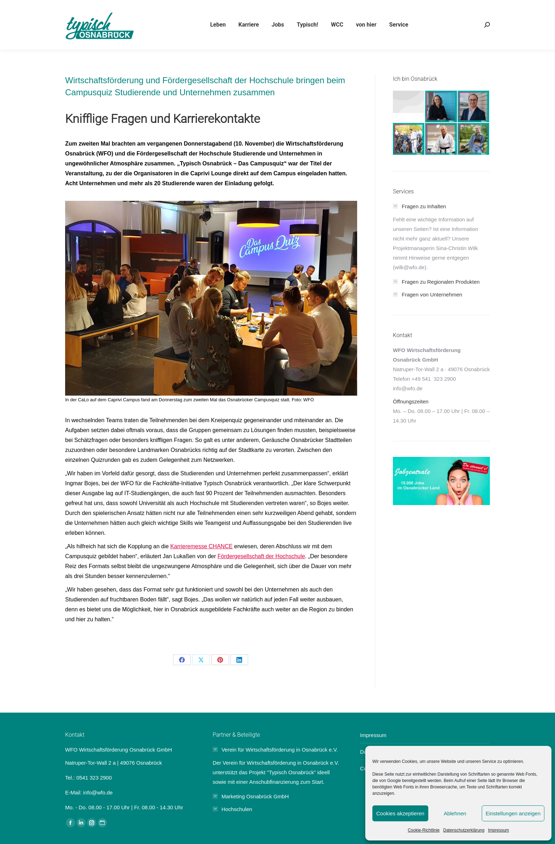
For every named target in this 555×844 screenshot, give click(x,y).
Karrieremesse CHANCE (201, 546)
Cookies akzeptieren (400, 813)
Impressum (498, 830)
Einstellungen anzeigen (513, 813)
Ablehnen (455, 813)
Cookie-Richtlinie (424, 830)
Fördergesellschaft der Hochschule (261, 556)
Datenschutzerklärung (464, 830)
